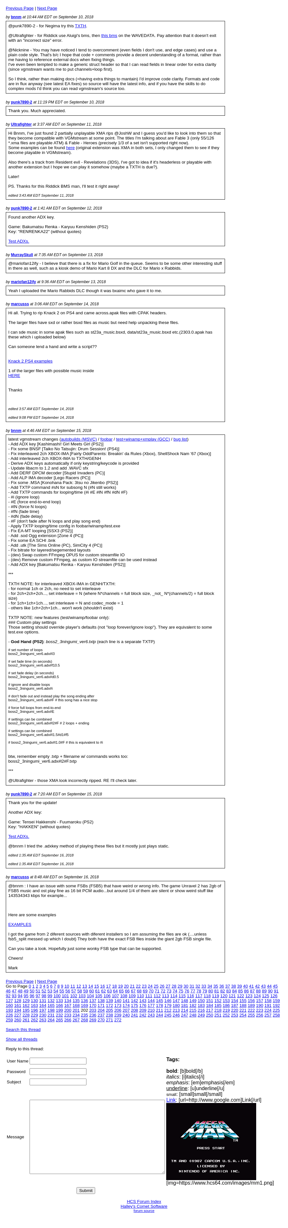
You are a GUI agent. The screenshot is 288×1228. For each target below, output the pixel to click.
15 (96, 986)
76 (186, 991)
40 (245, 986)
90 (270, 991)
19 (120, 986)
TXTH (80, 25)
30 (186, 986)
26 (162, 986)
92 (8, 995)
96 (32, 995)
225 (276, 1010)
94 (20, 995)
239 (117, 1015)
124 (257, 995)
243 (151, 1015)
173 (117, 1005)
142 (134, 1000)
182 (192, 1005)
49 (26, 991)
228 (26, 1015)
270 (100, 1019)
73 (168, 991)
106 (107, 995)
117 (198, 995)
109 (132, 995)
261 (26, 1019)
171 (100, 1005)
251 (217, 1015)
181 (184, 1005)
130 (34, 1000)
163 (34, 1005)
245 (167, 1015)
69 (145, 991)
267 (76, 1019)
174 (126, 1005)
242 (142, 1015)
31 (192, 986)
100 (56, 995)
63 (109, 991)
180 (176, 1005)
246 (176, 1015)
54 (55, 991)
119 (215, 995)
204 (100, 1010)
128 (17, 1000)
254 (243, 1015)
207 (126, 1010)
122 (240, 995)
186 (226, 1005)
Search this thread (23, 1029)
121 (232, 995)
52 (43, 991)
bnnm (16, 17)
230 (42, 1015)
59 (85, 991)
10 (66, 986)
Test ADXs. (18, 241)
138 (100, 1000)
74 (175, 991)
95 (26, 995)
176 (142, 1005)
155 (243, 1000)
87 (252, 991)
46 (8, 991)
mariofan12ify (23, 282)
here (70, 147)
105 (98, 995)
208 (134, 1010)
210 (151, 1010)
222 (251, 1010)
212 (167, 1010)
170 (92, 1005)
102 (73, 995)
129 (26, 1000)
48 (20, 991)
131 (42, 1000)
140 (117, 1000)
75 (180, 991)
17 (108, 986)
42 (257, 986)
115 (182, 995)
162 (26, 1005)
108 (123, 995)
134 (67, 1000)
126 (273, 995)
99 (50, 995)
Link (184, 1100)
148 (184, 1000)
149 (192, 1000)
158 (268, 1000)
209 (142, 1010)
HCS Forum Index (144, 1201)
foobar (106, 439)
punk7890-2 (21, 102)
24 (150, 986)
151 (209, 1000)
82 (222, 991)
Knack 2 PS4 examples (30, 361)
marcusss (20, 304)
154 (234, 1000)
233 (67, 1015)
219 (226, 1010)
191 (268, 1005)
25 (156, 986)
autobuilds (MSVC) (79, 439)
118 (207, 995)
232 (59, 1015)
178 (159, 1005)
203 (92, 1010)
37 (227, 986)
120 (223, 995)
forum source (144, 1211)
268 (84, 1019)
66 (127, 991)
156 (251, 1000)
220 (234, 1010)
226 (9, 1015)
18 (114, 986)
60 (91, 991)
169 (84, 1005)
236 (92, 1015)
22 (138, 986)
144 (151, 1000)
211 (159, 1010)
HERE (14, 375)
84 (234, 991)
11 (72, 986)
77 (192, 991)
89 (264, 991)
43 (263, 986)
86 (246, 991)
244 (159, 1015)
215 (192, 1010)
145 (159, 1000)
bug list (180, 439)
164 (42, 1005)
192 (276, 1005)
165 (51, 1005)
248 (192, 1015)
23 (144, 986)
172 (109, 1005)
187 (234, 1005)
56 (67, 991)
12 (78, 986)
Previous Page (20, 8)
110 (140, 995)
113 (165, 995)
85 (240, 991)
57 (73, 991)
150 (201, 1000)
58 (79, 991)
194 (17, 1010)
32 (197, 986)
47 (14, 991)
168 (76, 1005)
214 (184, 1010)
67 (133, 991)
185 (217, 1005)
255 (251, 1015)
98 (43, 995)
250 (209, 1015)
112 (157, 995)
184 (209, 1005)
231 (51, 1015)
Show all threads (22, 1039)
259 (9, 1019)
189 (251, 1005)
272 (117, 1019)
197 (42, 1010)
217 (209, 1010)
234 (76, 1015)
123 (248, 995)
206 (117, 1010)
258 (276, 1015)
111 (148, 995)
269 (92, 1019)
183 (201, 1005)
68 (139, 991)
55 (61, 991)
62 (103, 991)
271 (109, 1019)
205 (109, 1010)
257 (268, 1015)
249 (201, 1015)
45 (275, 986)
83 (228, 991)
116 (190, 995)
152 (217, 1000)
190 (259, 1005)
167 (67, 1005)
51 (38, 991)
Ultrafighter (21, 124)
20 (126, 986)
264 (51, 1019)
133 (59, 1000)
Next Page (47, 8)
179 (167, 1005)
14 (90, 986)
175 (134, 1005)
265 (59, 1019)
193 (9, 1010)
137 (92, 1000)
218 (217, 1010)
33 (204, 986)
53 (50, 991)
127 (9, 1000)
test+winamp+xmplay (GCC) (143, 439)
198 (51, 1010)
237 (100, 1015)
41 (251, 986)
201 (76, 1010)
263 (42, 1019)
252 (226, 1015)
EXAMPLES (20, 924)
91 (276, 991)
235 (84, 1015)
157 (259, 1000)
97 (38, 995)
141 (126, 1000)
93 (14, 995)
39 (239, 986)
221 (243, 1010)
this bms (109, 35)
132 (51, 1000)
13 (84, 986)
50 (32, 991)
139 (109, 1000)
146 (167, 1000)
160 (9, 1005)
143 (142, 1000)
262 (34, 1019)
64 (115, 991)
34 (209, 986)
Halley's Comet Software (144, 1206)
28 (174, 986)
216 (201, 1010)
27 (168, 986)
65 (121, 991)
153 (226, 1000)
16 (102, 986)
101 (65, 995)
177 (151, 1005)
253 (234, 1015)
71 (157, 991)
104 (90, 995)
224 (268, 1010)
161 (17, 1005)
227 (17, 1015)
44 (269, 986)
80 (210, 991)
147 (176, 1000)
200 (67, 1010)
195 (26, 1010)
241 (134, 1015)
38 (233, 986)
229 (34, 1015)
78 (198, 991)
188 (243, 1005)
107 (115, 995)
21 (132, 986)
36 (221, 986)
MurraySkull (22, 255)
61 (97, 991)
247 (184, 1015)
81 (216, 991)
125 (265, 995)
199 (59, 1010)
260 (17, 1019)
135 (76, 1000)
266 (67, 1019)
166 (59, 1005)
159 (276, 1000)
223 (259, 1010)
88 (258, 991)
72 (163, 991)
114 (173, 995)
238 (109, 1015)
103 (82, 995)
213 (176, 1010)
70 (151, 991)
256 (259, 1015)
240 (126, 1015)
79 (205, 991)
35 (215, 986)
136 (84, 1000)
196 (34, 1010)
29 (179, 986)
